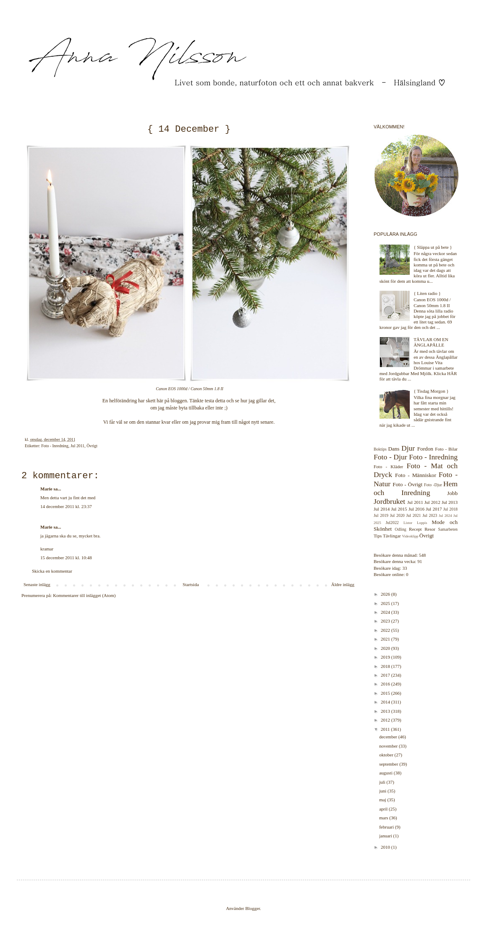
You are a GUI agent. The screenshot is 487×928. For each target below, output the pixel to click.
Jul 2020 (397, 515)
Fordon (425, 449)
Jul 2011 (77, 445)
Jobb (452, 493)
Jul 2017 (434, 508)
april (384, 808)
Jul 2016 (416, 508)
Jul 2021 (413, 515)
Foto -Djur (433, 484)
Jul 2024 (445, 516)
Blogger (252, 908)
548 (422, 555)
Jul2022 (392, 522)
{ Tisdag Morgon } (431, 391)
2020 (386, 648)
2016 (386, 683)
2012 (386, 719)
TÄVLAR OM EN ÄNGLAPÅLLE (431, 342)
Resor (429, 529)
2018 (386, 666)
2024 (386, 612)
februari (387, 826)
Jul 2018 (450, 509)
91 (419, 561)
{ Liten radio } (427, 293)
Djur (408, 448)
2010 (386, 847)
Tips (378, 535)
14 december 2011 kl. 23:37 (66, 506)
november (389, 745)
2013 (386, 711)
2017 (386, 675)
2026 (386, 594)
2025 (386, 603)
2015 (386, 693)
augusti (386, 772)
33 (404, 568)
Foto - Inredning (54, 445)
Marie (46, 488)
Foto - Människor (415, 475)
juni (383, 790)
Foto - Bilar (446, 448)
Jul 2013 (450, 502)
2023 (386, 620)
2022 (386, 630)
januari (386, 835)
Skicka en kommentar (52, 570)
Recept (415, 529)
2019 (386, 657)
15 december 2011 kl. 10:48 (66, 557)
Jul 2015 (399, 508)
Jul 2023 (429, 515)
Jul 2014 (382, 508)
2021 (386, 638)
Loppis (422, 523)
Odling (400, 529)
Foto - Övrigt (407, 484)
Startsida (191, 584)
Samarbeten (448, 529)
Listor (407, 523)
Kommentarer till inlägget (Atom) (84, 595)
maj (383, 799)
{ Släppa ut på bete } (433, 247)
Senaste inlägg (37, 584)
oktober (386, 754)
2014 (386, 701)
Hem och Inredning (416, 488)
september (389, 763)
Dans (393, 449)
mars (384, 817)
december (388, 736)
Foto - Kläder (388, 466)
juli (382, 782)
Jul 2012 (432, 502)
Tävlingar (392, 535)
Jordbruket (389, 501)
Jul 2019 (381, 515)
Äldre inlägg (342, 584)
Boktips (380, 449)
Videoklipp (410, 536)
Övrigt (91, 445)
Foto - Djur (390, 457)
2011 (386, 729)
